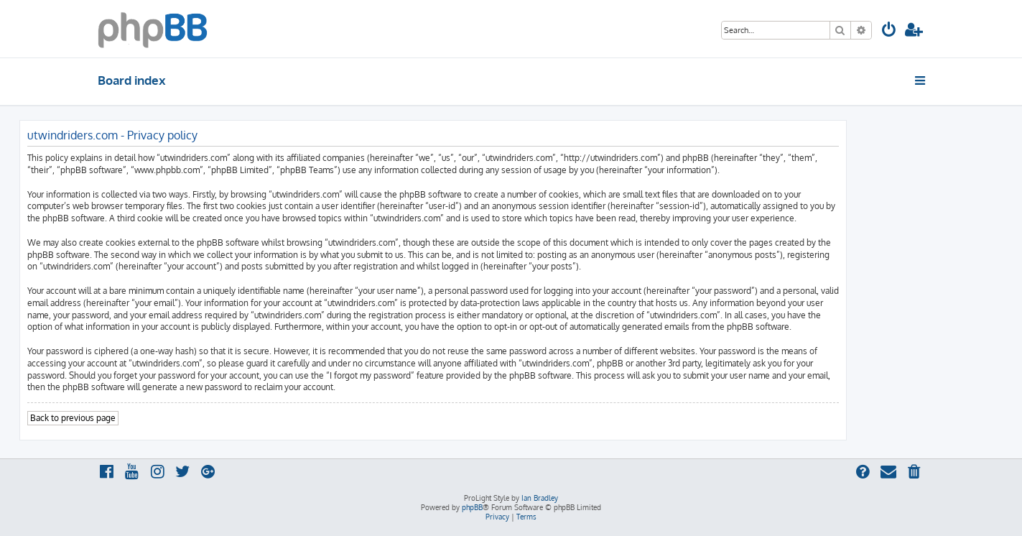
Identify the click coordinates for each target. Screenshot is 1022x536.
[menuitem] (889, 31)
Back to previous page (73, 417)
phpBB (472, 507)
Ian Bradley (539, 498)
